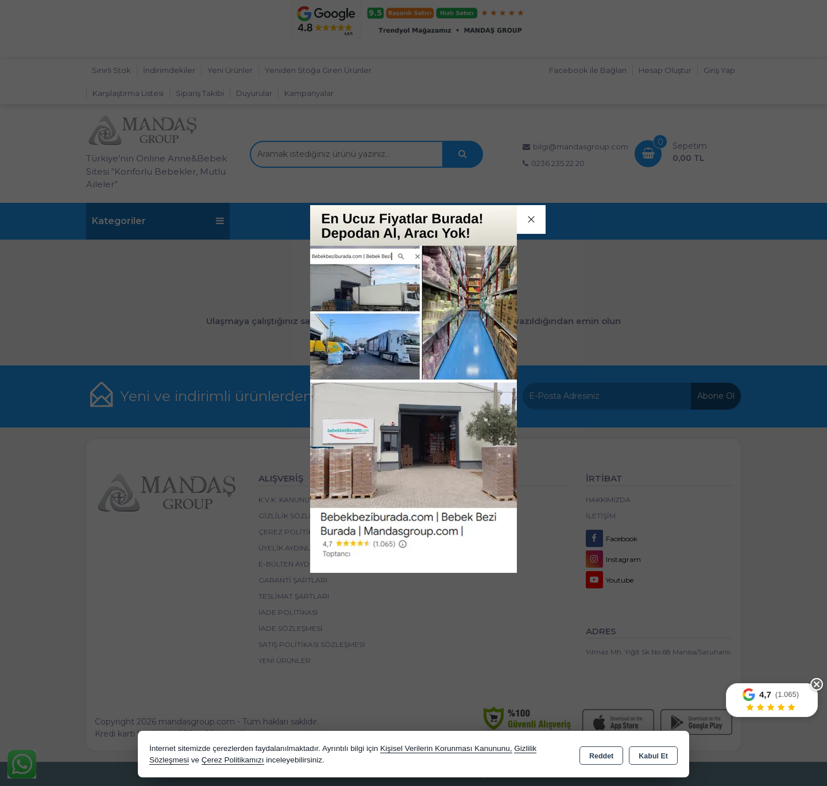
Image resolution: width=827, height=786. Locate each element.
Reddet (601, 755)
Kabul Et (653, 755)
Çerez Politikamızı (233, 760)
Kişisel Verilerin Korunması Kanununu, (446, 748)
